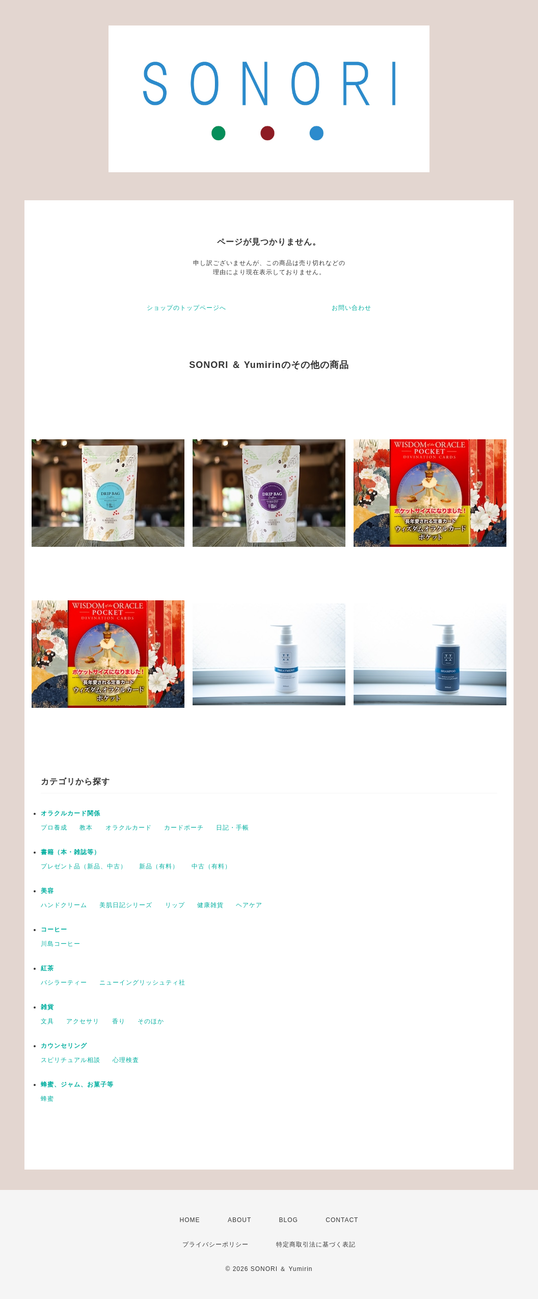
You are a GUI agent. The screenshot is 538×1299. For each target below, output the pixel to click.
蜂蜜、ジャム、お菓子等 (77, 1084)
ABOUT (239, 1220)
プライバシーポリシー (215, 1244)
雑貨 (47, 1007)
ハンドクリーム (64, 905)
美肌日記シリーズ (125, 905)
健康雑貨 (210, 905)
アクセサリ (82, 1021)
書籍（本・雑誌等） (70, 852)
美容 (47, 890)
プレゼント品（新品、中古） (84, 866)
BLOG (288, 1220)
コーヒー (54, 929)
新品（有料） (159, 866)
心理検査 (126, 1060)
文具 (47, 1021)
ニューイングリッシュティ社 (142, 982)
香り (118, 1021)
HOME (190, 1220)
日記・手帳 (232, 827)
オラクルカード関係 (70, 813)
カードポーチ (184, 827)
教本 (86, 827)
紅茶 (47, 968)
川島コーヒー (60, 943)
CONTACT (342, 1220)
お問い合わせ (351, 307)
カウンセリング (64, 1045)
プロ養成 (54, 827)
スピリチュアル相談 (70, 1060)
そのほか (151, 1021)
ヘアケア (249, 905)
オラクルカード (128, 827)
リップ (175, 905)
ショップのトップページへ (186, 307)
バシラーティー (64, 982)
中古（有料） (211, 866)
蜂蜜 (47, 1098)
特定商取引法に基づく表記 (316, 1244)
